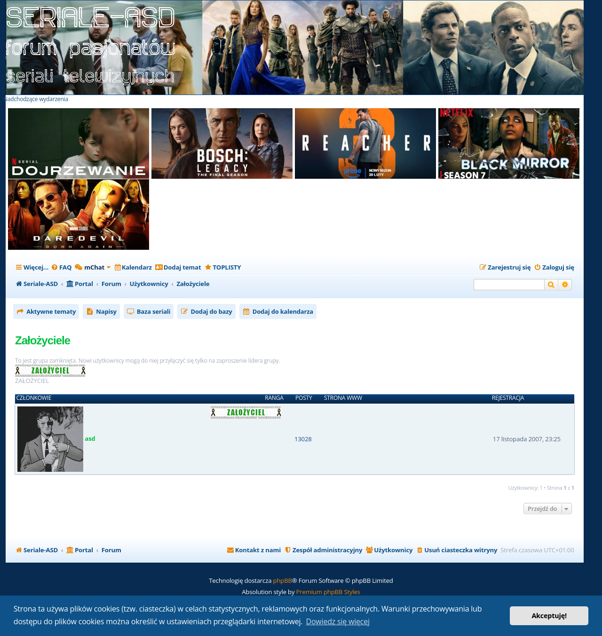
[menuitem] (61, 267)
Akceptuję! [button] (549, 615)
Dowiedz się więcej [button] (338, 621)
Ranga (274, 398)
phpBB (282, 580)
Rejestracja (508, 398)
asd (90, 438)
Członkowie (34, 398)
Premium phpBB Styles (328, 592)
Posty (303, 398)
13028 (303, 439)
